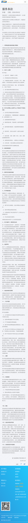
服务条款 (7, 9)
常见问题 (3, 483)
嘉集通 (16, 476)
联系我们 (3, 474)
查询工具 (3, 485)
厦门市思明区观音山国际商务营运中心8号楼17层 (20, 497)
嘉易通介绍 (3, 471)
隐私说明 (10, 517)
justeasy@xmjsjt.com (20, 491)
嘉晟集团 (17, 471)
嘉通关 (16, 474)
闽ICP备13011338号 (6, 520)
